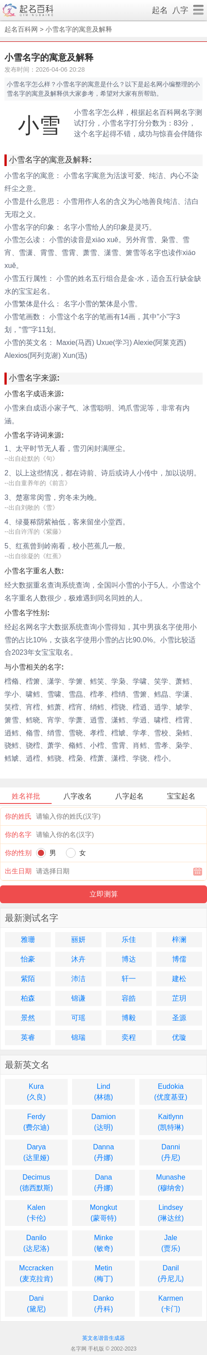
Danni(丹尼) (170, 1152)
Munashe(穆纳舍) (171, 1182)
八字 (180, 10)
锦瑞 (78, 1037)
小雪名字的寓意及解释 (78, 29)
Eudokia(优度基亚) (170, 1092)
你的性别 (18, 852)
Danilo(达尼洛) (36, 1243)
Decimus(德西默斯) (36, 1182)
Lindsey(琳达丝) (171, 1213)
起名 (160, 10)
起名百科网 (21, 29)
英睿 (28, 1037)
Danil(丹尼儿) (171, 1273)
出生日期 (18, 871)
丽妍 (78, 939)
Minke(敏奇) (103, 1243)
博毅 (129, 1018)
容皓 (129, 998)
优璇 (179, 1037)
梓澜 (179, 939)
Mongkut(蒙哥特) (103, 1213)
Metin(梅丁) (103, 1273)
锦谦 (78, 998)
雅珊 (28, 939)
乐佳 (129, 939)
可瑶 (78, 1018)
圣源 (179, 1018)
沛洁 (78, 978)
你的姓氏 (18, 816)
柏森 (28, 998)
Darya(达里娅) (36, 1152)
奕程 (129, 1037)
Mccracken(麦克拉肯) (36, 1273)
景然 (28, 1018)
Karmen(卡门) (170, 1303)
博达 (129, 959)
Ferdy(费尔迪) (36, 1122)
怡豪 (28, 959)
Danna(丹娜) (103, 1152)
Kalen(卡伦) (36, 1213)
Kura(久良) (36, 1092)
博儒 (179, 959)
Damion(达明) (103, 1122)
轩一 (129, 978)
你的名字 (18, 834)
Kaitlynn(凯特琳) (171, 1122)
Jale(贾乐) (170, 1243)
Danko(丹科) (103, 1303)
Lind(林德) (103, 1092)
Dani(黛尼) (36, 1303)
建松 (179, 978)
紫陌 (28, 978)
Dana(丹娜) (103, 1182)
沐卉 (78, 959)
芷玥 (179, 998)
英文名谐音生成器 (103, 1338)
